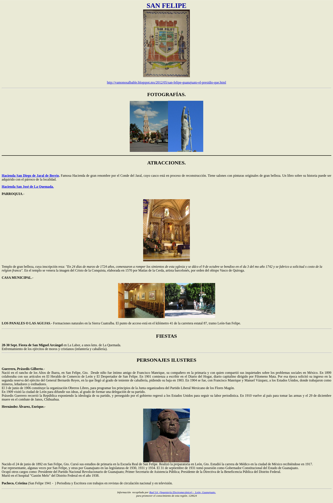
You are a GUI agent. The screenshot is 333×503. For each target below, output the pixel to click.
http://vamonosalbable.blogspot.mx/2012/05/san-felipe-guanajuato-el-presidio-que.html (166, 82)
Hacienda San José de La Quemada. (28, 186)
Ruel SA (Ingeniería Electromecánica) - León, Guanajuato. (182, 492)
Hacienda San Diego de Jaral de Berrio (30, 175)
